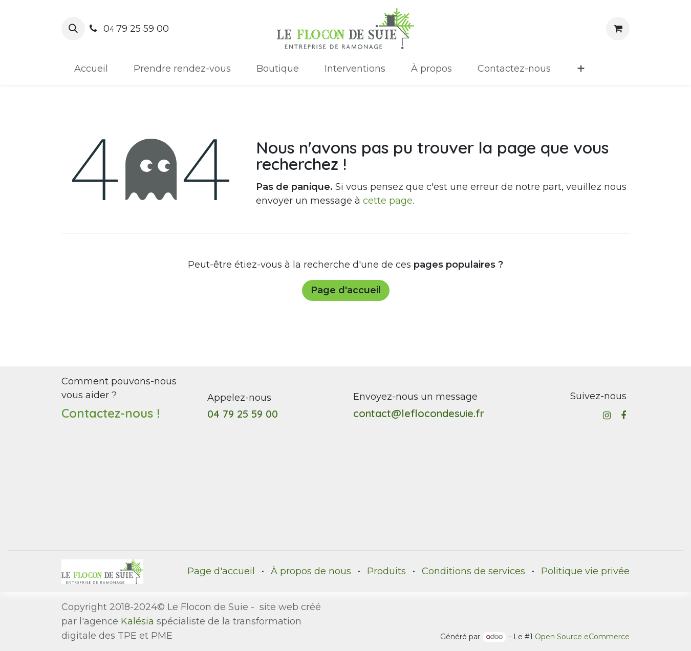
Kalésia (137, 621)
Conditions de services (473, 571)
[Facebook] (623, 415)
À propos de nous (311, 571)
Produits (386, 571)
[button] (73, 28)
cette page (388, 200)
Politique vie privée (585, 571)
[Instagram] (607, 415)
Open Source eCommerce (582, 636)
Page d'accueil (346, 290)
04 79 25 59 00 (242, 413)
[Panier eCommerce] (618, 28)
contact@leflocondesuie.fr (418, 413)
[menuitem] (91, 68)
